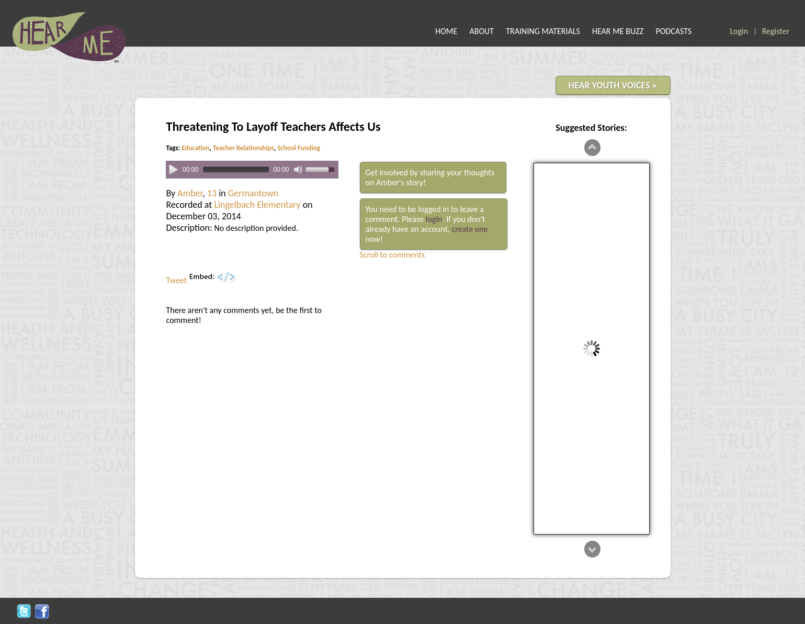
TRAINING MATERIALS (543, 31)
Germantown (253, 193)
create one (469, 229)
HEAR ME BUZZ (617, 31)
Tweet (176, 280)
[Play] (172, 169)
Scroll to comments (392, 255)
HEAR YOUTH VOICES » (613, 85)
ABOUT (482, 31)
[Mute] (298, 169)
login (434, 219)
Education (195, 148)
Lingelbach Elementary (257, 204)
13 (212, 193)
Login (739, 31)
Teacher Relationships (243, 148)
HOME (446, 31)
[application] (252, 170)
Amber (189, 193)
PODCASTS (673, 31)
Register (775, 31)
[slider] (235, 170)
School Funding (298, 148)
